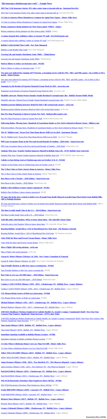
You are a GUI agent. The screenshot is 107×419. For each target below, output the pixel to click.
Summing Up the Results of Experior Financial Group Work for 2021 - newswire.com (35, 86)
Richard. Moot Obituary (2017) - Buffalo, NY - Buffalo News (24, 404)
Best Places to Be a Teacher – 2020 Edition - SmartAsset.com (25, 179)
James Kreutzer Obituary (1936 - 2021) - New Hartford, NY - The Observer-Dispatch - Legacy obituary (42, 362)
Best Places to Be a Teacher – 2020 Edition (17, 183)
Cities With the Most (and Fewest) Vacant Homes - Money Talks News (29, 238)
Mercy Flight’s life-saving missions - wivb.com (19, 247)
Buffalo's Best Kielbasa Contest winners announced (20, 192)
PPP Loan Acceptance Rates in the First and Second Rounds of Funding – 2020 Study (33, 146)
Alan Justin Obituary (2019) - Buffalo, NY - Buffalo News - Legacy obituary (31, 325)
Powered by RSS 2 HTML (96, 417)
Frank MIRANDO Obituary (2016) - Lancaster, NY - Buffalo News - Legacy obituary (35, 390)
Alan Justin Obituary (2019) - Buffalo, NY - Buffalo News (23, 330)
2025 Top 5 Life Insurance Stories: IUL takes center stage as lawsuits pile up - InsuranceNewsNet (39, 8)
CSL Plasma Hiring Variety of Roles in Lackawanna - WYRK (25, 293)
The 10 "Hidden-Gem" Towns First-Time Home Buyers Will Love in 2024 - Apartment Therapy (39, 132)
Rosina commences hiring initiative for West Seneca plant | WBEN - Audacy (31, 27)
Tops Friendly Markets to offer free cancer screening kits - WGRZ (27, 266)
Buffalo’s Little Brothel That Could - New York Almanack (24, 45)
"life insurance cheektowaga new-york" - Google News (26, 3)
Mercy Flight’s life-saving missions (14, 252)
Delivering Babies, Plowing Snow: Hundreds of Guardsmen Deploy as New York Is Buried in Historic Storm (42, 128)
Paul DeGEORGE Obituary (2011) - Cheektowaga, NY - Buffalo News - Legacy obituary (36, 371)
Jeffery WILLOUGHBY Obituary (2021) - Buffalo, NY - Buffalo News (28, 358)
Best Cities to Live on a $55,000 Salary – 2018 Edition (21, 280)
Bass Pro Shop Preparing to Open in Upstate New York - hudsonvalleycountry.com (34, 114)
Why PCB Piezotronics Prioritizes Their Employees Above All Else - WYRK (31, 381)
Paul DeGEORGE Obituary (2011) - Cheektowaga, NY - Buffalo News (27, 376)
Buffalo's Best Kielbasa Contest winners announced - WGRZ (25, 188)
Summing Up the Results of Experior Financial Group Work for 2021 (27, 91)
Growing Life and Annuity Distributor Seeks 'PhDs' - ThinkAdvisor (28, 54)
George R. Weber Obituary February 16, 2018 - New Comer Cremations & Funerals (34, 257)
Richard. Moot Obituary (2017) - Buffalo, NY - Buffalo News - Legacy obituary (32, 399)
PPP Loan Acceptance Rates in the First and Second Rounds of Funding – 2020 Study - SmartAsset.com (42, 142)
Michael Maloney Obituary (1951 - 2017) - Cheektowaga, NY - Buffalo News (30, 307)
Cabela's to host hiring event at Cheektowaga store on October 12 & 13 (27, 165)
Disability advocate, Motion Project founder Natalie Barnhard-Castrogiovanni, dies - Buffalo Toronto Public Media (47, 96)
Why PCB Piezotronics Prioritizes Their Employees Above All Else (26, 385)
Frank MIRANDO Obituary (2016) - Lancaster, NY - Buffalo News (26, 395)
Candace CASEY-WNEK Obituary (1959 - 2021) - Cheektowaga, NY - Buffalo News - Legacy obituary (42, 284)
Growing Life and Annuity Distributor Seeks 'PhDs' (20, 59)
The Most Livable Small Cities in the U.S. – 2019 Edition (22, 215)
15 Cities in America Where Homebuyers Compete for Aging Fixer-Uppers (29, 22)
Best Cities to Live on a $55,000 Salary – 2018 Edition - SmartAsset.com (29, 275)
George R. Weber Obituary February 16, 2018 (18, 261)
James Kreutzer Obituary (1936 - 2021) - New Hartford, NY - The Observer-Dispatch (33, 367)
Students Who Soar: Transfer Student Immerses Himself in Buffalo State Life (30, 155)
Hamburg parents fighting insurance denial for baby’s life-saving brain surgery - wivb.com (37, 105)
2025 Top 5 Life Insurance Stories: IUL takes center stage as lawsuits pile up (29, 13)
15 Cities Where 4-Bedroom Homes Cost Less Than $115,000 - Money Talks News (33, 344)
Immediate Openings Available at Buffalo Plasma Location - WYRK (28, 335)
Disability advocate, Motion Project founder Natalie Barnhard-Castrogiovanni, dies (32, 100)
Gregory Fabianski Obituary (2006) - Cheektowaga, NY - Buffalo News (28, 413)
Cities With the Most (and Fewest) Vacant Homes (19, 243)
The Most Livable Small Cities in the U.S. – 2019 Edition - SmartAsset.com (31, 210)
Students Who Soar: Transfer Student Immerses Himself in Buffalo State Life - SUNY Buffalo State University (45, 151)
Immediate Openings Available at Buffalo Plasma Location (23, 339)
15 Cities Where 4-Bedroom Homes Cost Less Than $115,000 (24, 348)
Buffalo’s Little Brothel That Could (14, 50)
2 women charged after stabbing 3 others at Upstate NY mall (23, 41)
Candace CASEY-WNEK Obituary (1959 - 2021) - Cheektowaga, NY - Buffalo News (33, 289)
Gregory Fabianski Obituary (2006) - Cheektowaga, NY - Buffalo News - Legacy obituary (36, 408)
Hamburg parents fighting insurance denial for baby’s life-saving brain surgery (30, 109)
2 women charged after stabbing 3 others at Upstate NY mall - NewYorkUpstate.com (34, 36)
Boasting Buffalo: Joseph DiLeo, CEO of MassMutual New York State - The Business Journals (38, 229)
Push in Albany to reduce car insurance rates (17, 68)
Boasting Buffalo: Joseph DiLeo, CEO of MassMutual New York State (27, 233)
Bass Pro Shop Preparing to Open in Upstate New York (21, 119)
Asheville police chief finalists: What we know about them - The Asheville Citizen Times (36, 220)
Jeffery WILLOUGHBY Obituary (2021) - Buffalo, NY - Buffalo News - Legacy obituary (36, 353)
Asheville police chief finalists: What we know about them (23, 224)
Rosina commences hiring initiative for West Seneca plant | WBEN (26, 31)
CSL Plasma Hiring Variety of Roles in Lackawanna (20, 298)
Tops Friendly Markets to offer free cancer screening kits (22, 270)
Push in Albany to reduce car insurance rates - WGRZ (22, 64)
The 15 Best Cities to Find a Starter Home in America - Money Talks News (30, 169)
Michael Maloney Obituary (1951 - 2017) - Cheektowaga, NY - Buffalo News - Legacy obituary (38, 303)
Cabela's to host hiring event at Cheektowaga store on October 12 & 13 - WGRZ (33, 160)
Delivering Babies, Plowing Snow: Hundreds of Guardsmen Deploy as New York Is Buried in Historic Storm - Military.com (50, 123)
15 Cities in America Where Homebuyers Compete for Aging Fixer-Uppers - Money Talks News (39, 18)
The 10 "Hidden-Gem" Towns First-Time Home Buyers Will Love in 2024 (29, 137)
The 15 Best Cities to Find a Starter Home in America (21, 174)
